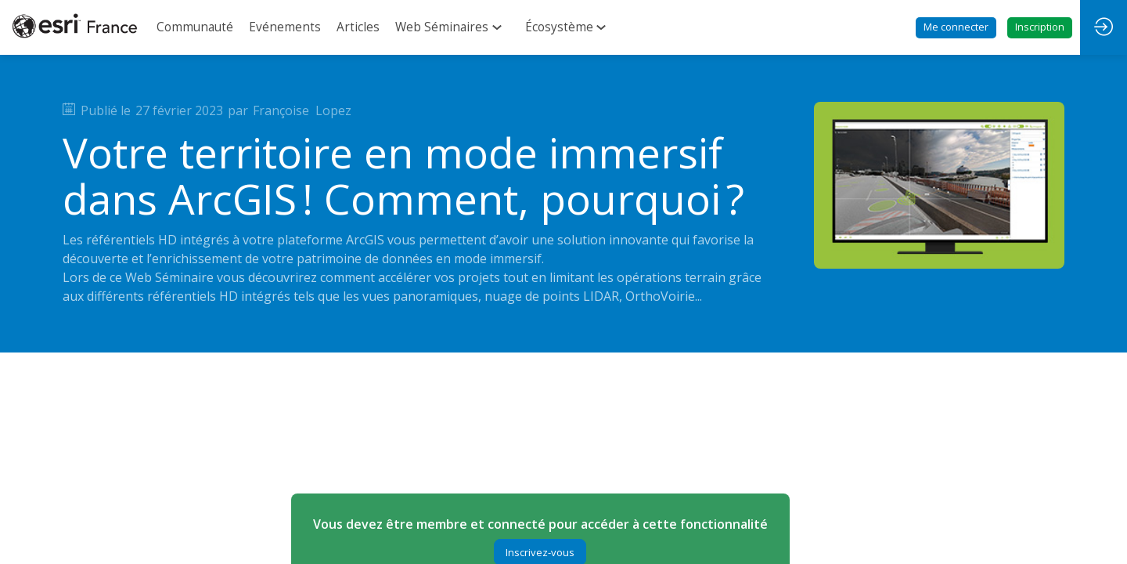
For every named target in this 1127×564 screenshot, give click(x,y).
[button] (956, 27)
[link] (195, 27)
